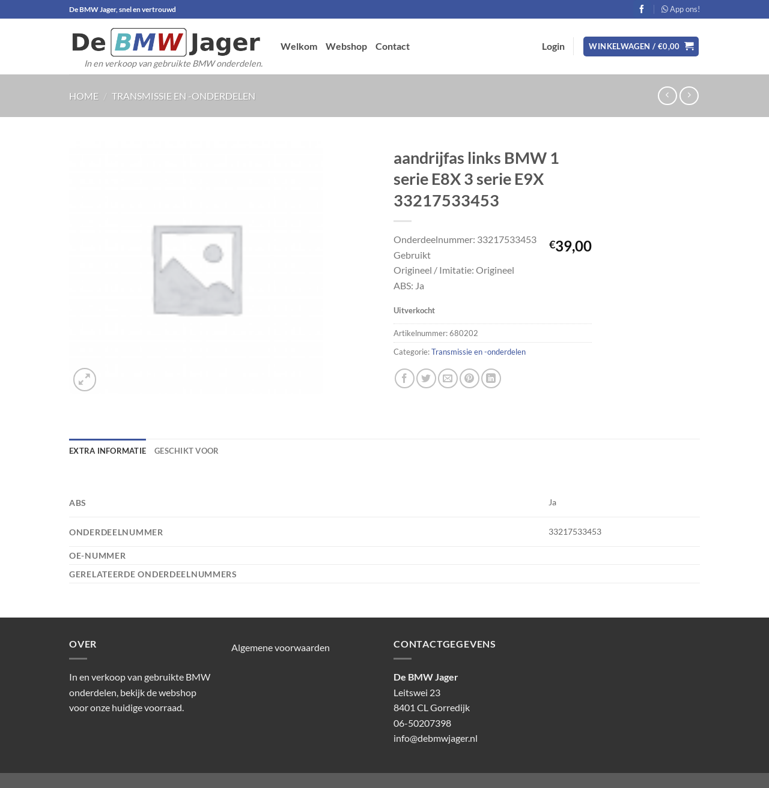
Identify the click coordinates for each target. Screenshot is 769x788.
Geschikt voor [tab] (186, 451)
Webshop (346, 46)
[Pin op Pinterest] (469, 378)
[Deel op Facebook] (405, 378)
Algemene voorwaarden (280, 647)
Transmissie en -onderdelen (183, 95)
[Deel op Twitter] (426, 378)
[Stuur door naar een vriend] (448, 378)
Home (84, 95)
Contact (392, 46)
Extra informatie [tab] (107, 451)
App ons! (680, 9)
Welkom (299, 46)
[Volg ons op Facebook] (642, 9)
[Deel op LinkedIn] (491, 378)
